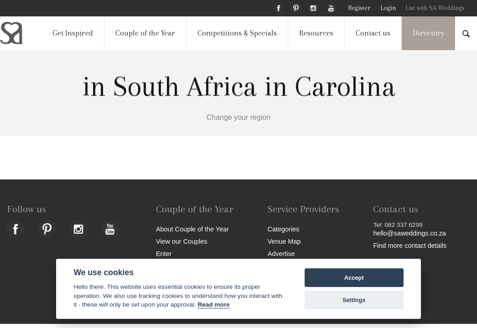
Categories (284, 229)
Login (388, 8)
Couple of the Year (145, 33)
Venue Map (284, 241)
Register (359, 8)
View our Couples (181, 241)
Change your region (239, 117)
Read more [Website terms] (213, 304)
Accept (354, 277)
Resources (316, 33)
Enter (163, 253)
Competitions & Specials (237, 33)
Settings (353, 300)
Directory (428, 33)
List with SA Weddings (435, 8)
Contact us (373, 33)
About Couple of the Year (192, 229)
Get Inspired (72, 33)
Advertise (281, 253)
